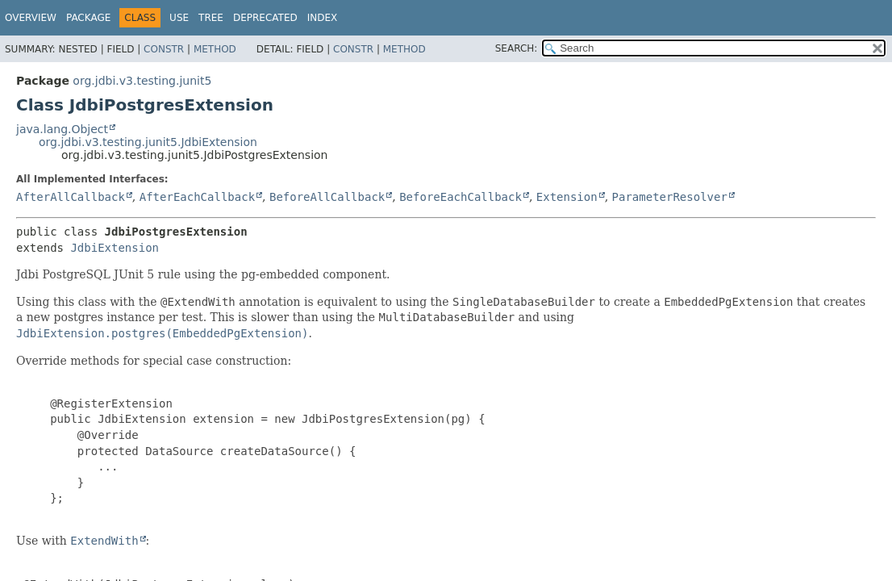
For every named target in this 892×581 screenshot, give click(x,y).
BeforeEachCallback (460, 196)
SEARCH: (516, 48)
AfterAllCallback (70, 196)
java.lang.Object (62, 129)
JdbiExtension (114, 247)
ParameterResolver (669, 196)
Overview (30, 17)
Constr (164, 49)
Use (179, 17)
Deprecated (265, 17)
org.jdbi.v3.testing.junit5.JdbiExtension (148, 142)
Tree (210, 17)
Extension (567, 196)
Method (215, 49)
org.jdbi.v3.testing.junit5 (142, 80)
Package (88, 17)
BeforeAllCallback (327, 196)
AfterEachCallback (197, 196)
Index (322, 17)
